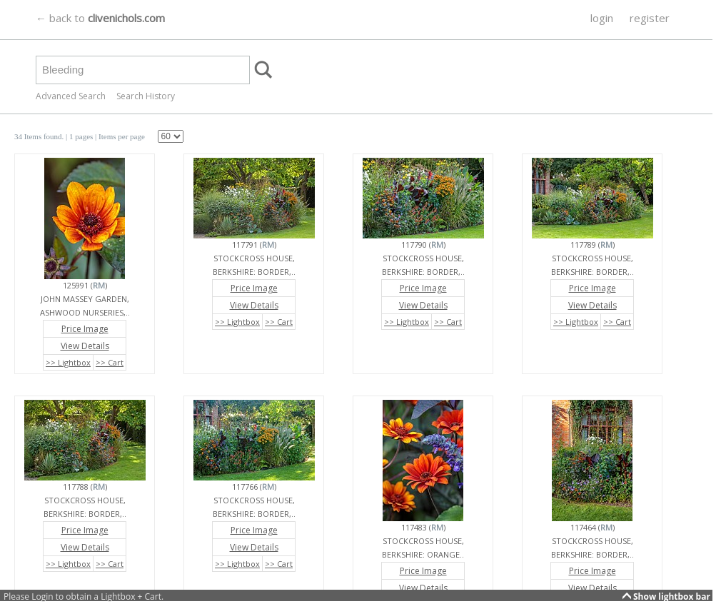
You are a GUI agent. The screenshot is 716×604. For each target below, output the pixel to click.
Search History (145, 96)
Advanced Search (71, 96)
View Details (85, 346)
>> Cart (109, 362)
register (650, 18)
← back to (100, 18)
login (601, 18)
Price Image (85, 329)
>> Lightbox (68, 362)
